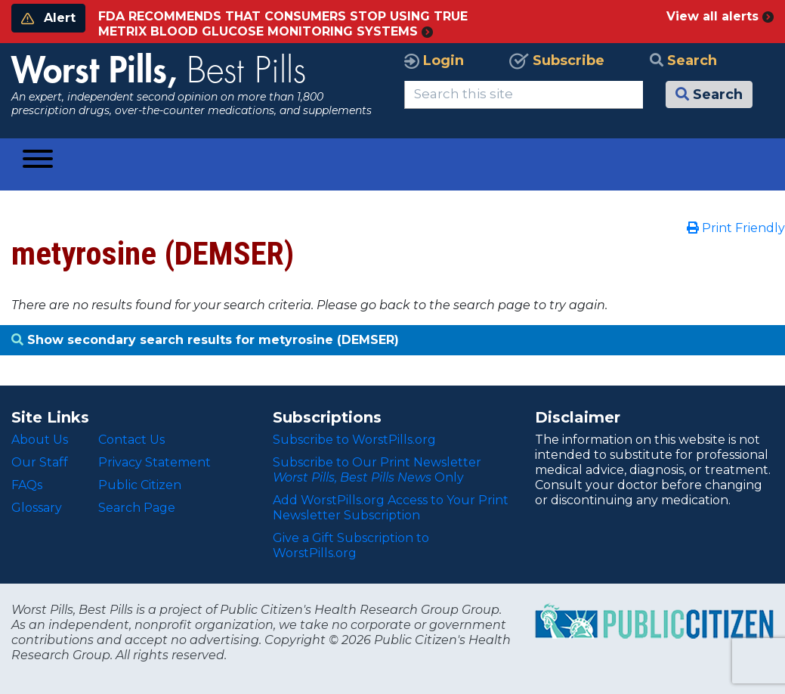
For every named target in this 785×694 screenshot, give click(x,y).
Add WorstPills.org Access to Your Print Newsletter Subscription (390, 507)
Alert (48, 18)
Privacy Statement (154, 462)
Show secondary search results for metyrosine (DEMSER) (205, 340)
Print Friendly (736, 228)
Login (434, 60)
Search (683, 60)
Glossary (36, 507)
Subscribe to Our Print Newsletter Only (377, 470)
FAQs (26, 485)
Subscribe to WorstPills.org (354, 439)
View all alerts (720, 16)
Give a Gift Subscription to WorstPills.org (351, 545)
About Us (39, 439)
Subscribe (556, 60)
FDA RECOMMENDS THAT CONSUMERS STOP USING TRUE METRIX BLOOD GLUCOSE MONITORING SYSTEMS (283, 24)
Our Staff (39, 462)
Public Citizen (139, 485)
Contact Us (131, 439)
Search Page (136, 507)
